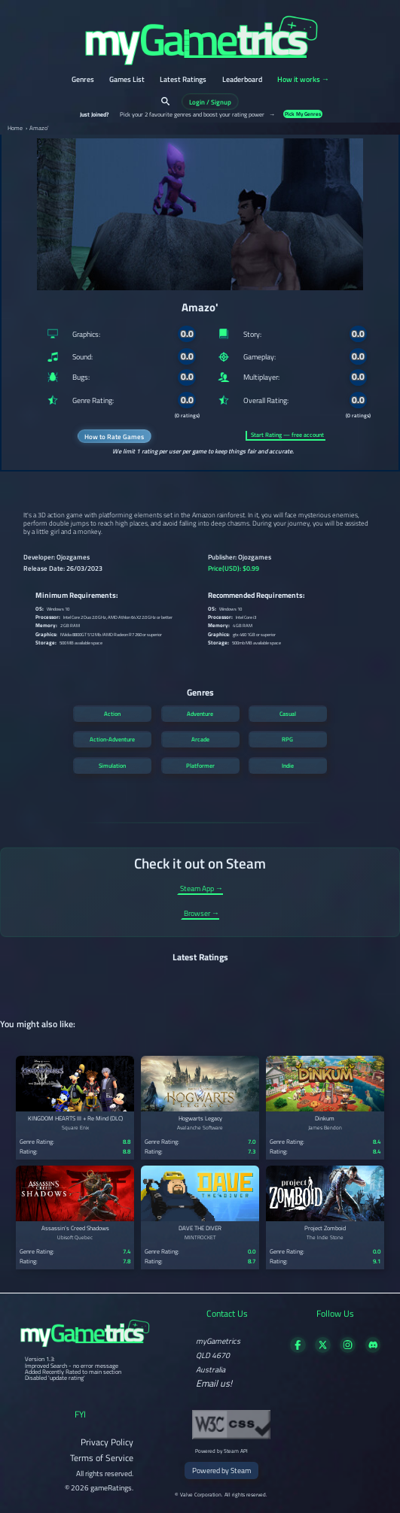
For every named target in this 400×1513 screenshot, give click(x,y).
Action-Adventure (112, 739)
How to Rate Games (114, 436)
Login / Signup (210, 101)
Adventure (200, 713)
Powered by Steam (221, 1470)
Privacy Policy (107, 1442)
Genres (83, 80)
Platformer (200, 765)
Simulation (112, 765)
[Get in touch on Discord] (373, 1349)
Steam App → (201, 889)
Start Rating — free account (287, 435)
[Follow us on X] (323, 1349)
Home (15, 129)
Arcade (200, 739)
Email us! (214, 1383)
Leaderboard (242, 80)
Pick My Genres (303, 114)
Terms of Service (101, 1458)
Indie (288, 765)
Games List (127, 80)
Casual (287, 713)
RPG (287, 739)
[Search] (165, 101)
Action (112, 713)
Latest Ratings (183, 80)
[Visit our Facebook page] (298, 1349)
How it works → (303, 80)
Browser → (201, 914)
